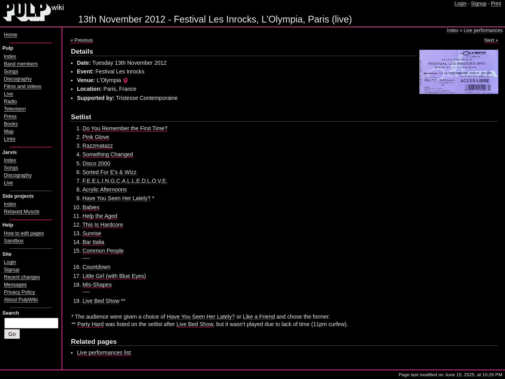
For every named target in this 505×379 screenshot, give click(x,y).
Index (452, 30)
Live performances (483, 30)
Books (11, 124)
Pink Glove (95, 137)
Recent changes (22, 277)
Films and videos (22, 86)
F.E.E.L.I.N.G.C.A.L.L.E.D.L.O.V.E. (125, 181)
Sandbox (14, 241)
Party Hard (90, 324)
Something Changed (107, 154)
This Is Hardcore (102, 224)
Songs (11, 71)
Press (10, 116)
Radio (10, 101)
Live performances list (104, 352)
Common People (103, 251)
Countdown (96, 267)
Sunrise (91, 233)
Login (460, 3)
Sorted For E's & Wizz (109, 172)
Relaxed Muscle (21, 211)
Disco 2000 (96, 163)
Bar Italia (93, 242)
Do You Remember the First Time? (124, 128)
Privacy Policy (19, 292)
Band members (21, 64)
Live (8, 94)
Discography (18, 79)
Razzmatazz (97, 146)
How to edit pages (24, 233)
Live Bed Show (101, 301)
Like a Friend (259, 316)
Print (496, 3)
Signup (478, 3)
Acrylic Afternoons (104, 189)
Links (10, 139)
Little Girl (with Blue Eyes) (114, 276)
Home (10, 35)
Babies (90, 207)
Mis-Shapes (97, 284)
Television (15, 109)
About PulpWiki (21, 299)
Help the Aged (99, 216)
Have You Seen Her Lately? (116, 198)
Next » (491, 40)
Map (9, 131)
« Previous (81, 40)
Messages (15, 284)
